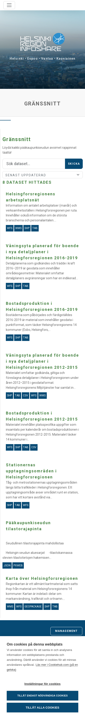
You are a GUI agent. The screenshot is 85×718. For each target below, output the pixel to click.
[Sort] (42, 174)
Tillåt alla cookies (42, 707)
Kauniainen (65, 58)
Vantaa (47, 58)
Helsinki (17, 58)
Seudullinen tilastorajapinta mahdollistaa (35, 543)
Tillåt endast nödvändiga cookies (42, 695)
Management (66, 631)
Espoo (32, 58)
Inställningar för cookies (42, 683)
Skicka (74, 163)
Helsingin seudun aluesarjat (25, 552)
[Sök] (33, 164)
